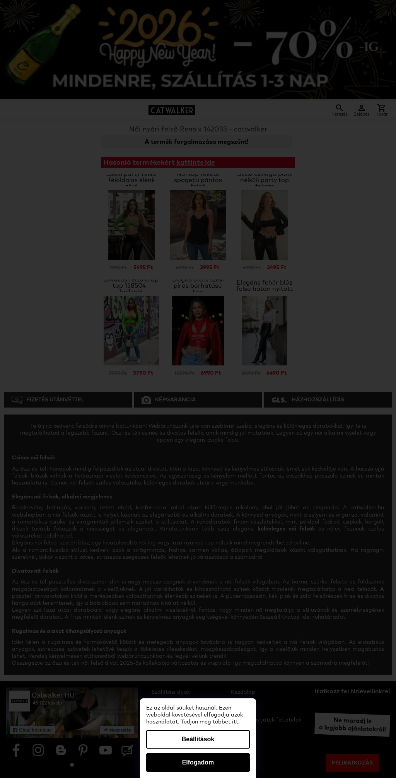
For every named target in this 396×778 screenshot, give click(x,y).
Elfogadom (198, 762)
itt (235, 722)
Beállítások (198, 739)
